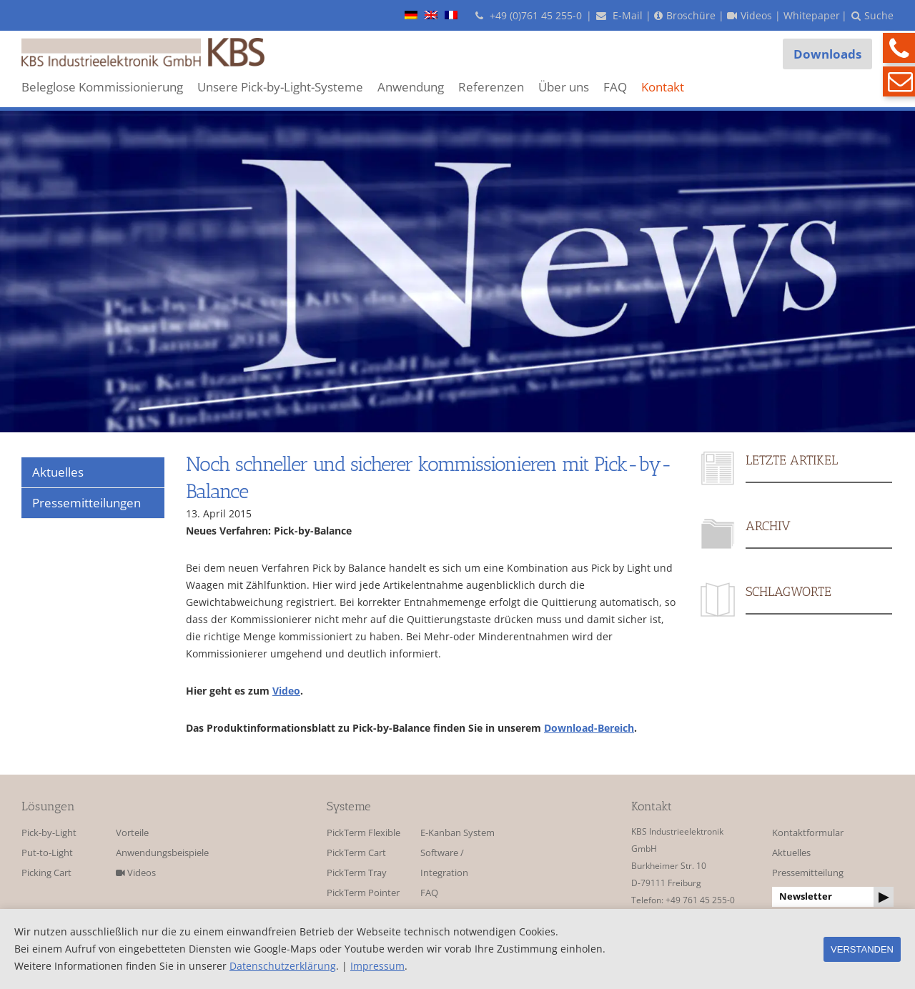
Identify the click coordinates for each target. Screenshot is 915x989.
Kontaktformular (808, 833)
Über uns (563, 87)
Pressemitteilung (808, 873)
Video (286, 690)
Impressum (377, 966)
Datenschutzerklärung (282, 966)
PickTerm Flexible (363, 833)
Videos (136, 873)
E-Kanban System (457, 833)
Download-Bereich (589, 728)
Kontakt (662, 87)
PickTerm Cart (356, 853)
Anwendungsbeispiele (158, 853)
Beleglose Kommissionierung (102, 87)
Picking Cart (46, 873)
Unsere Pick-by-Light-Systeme (280, 87)
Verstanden (862, 949)
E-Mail (619, 15)
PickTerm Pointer (363, 893)
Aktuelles (791, 853)
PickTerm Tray (357, 873)
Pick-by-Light (48, 833)
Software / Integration (444, 863)
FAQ (615, 87)
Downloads (827, 54)
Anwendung (410, 87)
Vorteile (132, 833)
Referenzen (491, 87)
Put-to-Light (47, 853)
